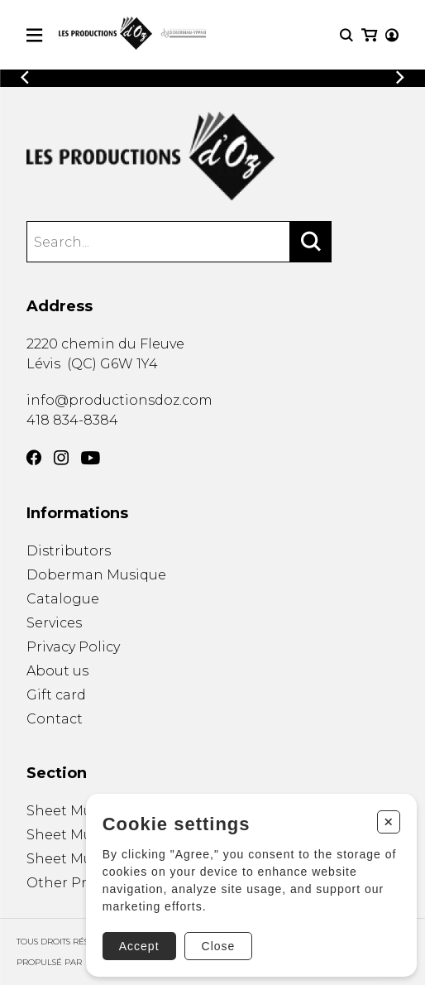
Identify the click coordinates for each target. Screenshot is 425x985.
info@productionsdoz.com (119, 400)
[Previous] (25, 77)
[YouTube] (90, 458)
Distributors (68, 551)
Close (219, 946)
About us (57, 671)
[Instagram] (61, 458)
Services (54, 623)
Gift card (56, 695)
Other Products (80, 883)
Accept (139, 946)
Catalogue (62, 599)
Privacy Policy (73, 647)
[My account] (392, 35)
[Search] (311, 241)
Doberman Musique (96, 575)
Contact (54, 719)
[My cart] (369, 35)
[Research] (346, 35)
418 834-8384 (72, 420)
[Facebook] (33, 458)
